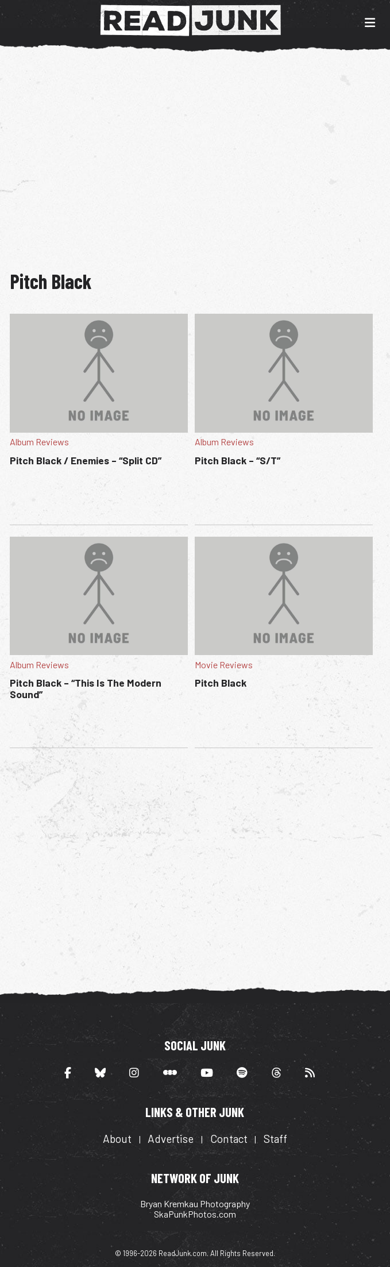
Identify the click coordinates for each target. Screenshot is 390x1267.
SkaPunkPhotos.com (195, 1213)
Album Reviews (39, 441)
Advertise (171, 1138)
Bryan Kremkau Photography (195, 1203)
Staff (275, 1138)
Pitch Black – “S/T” (237, 460)
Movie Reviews (224, 664)
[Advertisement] (200, 154)
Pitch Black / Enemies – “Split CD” (85, 460)
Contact (229, 1138)
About (117, 1138)
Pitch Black (220, 682)
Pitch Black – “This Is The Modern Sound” (85, 688)
